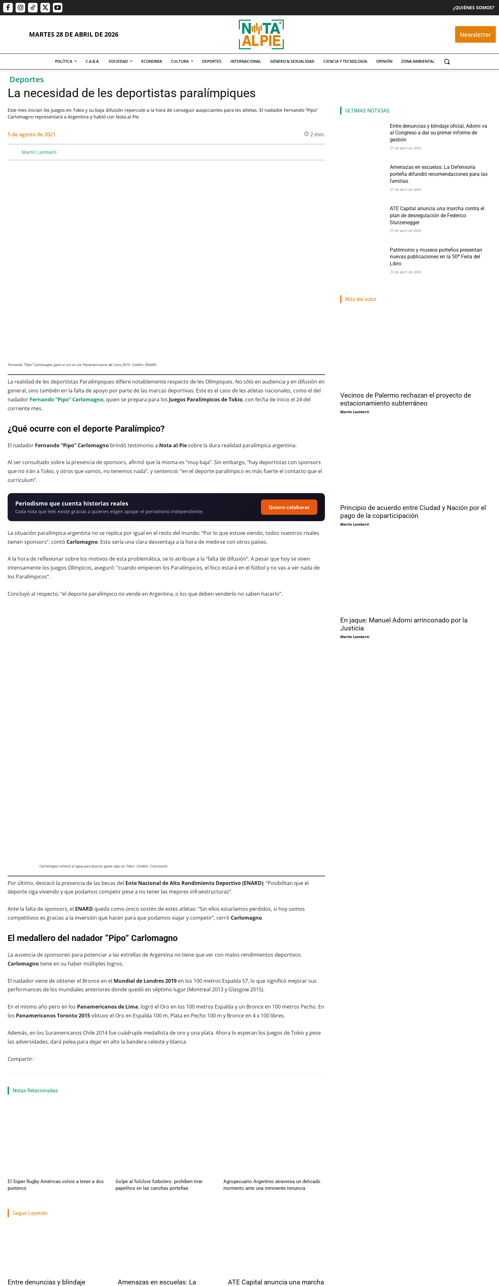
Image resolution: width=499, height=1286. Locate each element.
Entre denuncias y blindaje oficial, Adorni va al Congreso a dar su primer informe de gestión (56, 1186)
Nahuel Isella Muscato (27, 1203)
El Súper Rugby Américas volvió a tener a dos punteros (56, 1079)
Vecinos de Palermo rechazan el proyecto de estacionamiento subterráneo (405, 399)
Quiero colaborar (289, 507)
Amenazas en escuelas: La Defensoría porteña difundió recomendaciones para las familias (159, 1190)
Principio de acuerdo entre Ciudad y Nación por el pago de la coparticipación (413, 512)
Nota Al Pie (127, 1211)
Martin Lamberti (39, 152)
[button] (446, 61)
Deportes (27, 79)
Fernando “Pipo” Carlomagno (66, 399)
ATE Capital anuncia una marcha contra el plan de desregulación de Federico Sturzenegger (276, 1186)
